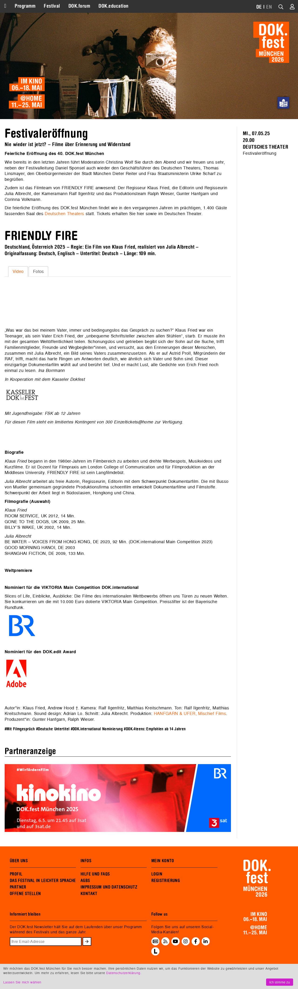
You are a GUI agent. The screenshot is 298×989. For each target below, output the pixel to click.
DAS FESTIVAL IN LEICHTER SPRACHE (43, 880)
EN (269, 7)
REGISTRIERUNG (165, 880)
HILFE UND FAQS (95, 874)
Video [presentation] (18, 271)
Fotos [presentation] (38, 271)
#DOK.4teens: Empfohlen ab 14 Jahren (155, 729)
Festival (52, 6)
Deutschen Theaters (64, 213)
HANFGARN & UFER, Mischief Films (190, 713)
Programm (25, 6)
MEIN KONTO (162, 861)
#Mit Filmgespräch (20, 729)
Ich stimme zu (279, 982)
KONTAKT (89, 893)
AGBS (85, 880)
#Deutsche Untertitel (53, 729)
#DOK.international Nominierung (97, 729)
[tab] (18, 271)
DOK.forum (79, 6)
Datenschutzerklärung (123, 973)
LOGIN (156, 874)
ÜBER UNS (19, 861)
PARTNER (18, 887)
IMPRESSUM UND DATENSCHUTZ (109, 887)
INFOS (86, 861)
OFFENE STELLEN (25, 893)
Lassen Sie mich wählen (22, 982)
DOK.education (113, 6)
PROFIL (16, 874)
